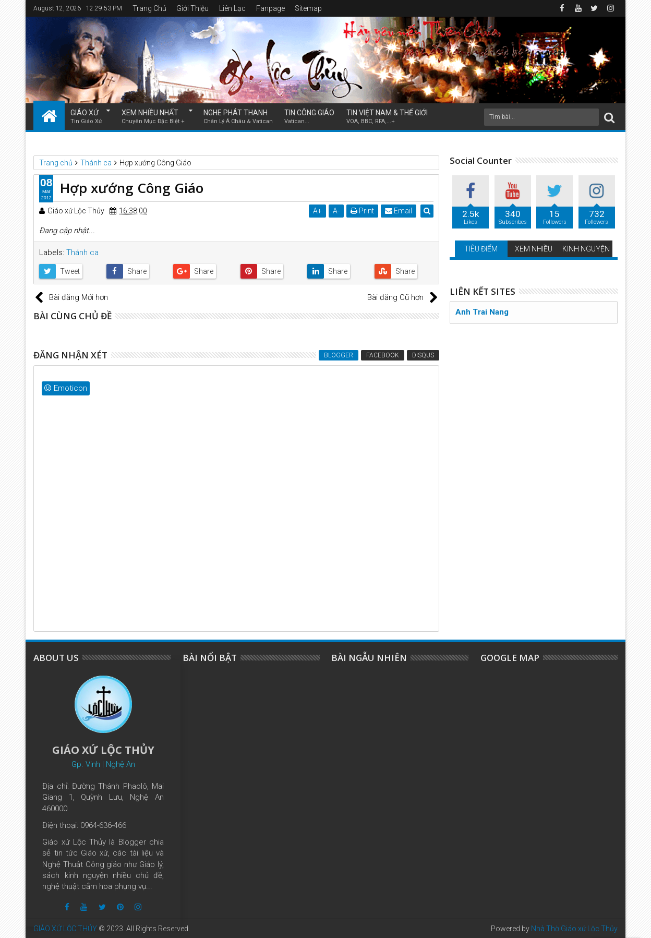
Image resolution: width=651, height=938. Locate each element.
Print (363, 211)
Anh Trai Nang (482, 312)
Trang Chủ (149, 8)
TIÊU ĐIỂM (481, 249)
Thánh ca (82, 252)
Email (399, 211)
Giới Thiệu (192, 8)
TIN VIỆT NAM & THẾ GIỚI (387, 117)
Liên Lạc (232, 8)
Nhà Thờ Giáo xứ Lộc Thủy (574, 928)
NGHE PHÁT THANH (238, 117)
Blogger (338, 355)
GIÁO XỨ (86, 117)
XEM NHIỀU (533, 249)
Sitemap (308, 8)
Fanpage (270, 8)
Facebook (382, 355)
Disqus (423, 355)
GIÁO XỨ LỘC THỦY (65, 928)
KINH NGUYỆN (586, 249)
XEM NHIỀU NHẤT (153, 117)
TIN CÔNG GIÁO (309, 117)
